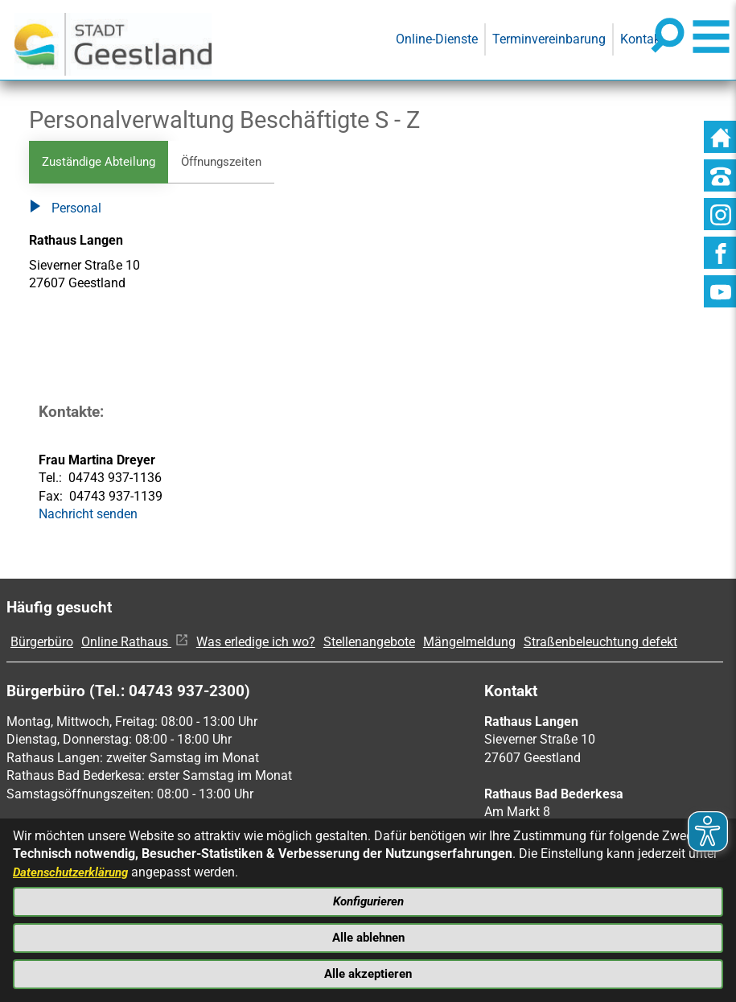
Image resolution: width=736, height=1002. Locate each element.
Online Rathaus (134, 642)
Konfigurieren (368, 897)
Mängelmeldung (469, 642)
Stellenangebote (369, 642)
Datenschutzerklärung (75, 865)
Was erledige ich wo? (255, 642)
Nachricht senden (88, 515)
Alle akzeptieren (368, 972)
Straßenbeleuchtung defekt (600, 642)
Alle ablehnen (368, 934)
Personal (65, 211)
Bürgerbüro (41, 642)
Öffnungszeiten (233, 162)
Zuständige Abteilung (102, 162)
